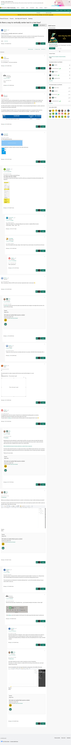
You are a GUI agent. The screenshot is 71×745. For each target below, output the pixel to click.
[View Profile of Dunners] (5, 277)
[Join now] (52, 48)
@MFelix (9, 417)
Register (57, 10)
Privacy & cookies (57, 737)
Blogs (37, 7)
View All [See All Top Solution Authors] (51, 80)
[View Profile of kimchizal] (5, 29)
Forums (18, 7)
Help (65, 10)
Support (45, 7)
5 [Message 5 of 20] (11, 642)
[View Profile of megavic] (12, 258)
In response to (6, 78)
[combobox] (58, 13)
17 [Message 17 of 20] (9, 228)
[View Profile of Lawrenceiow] (11, 217)
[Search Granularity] (40, 13)
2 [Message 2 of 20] (4, 559)
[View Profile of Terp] (4, 95)
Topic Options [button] (42, 25)
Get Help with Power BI (21, 18)
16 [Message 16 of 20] (11, 267)
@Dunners (6, 305)
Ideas (27, 7)
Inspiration (22, 7)
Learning (41, 7)
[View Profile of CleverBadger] (11, 238)
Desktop (30, 18)
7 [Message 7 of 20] (4, 421)
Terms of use (63, 737)
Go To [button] (68, 10)
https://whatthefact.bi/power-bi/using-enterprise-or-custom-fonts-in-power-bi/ (18, 446)
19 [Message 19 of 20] (4, 65)
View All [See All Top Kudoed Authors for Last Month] (51, 103)
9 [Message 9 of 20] (4, 400)
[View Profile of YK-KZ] (5, 57)
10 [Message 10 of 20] (4, 289)
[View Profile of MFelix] (9, 298)
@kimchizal (4, 497)
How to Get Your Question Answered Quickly (57, 56)
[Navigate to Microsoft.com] (3, 7)
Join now (2, 4)
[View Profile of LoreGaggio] (8, 168)
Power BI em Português (14, 318)
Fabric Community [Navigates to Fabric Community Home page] (11, 7)
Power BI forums (4, 18)
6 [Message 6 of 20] (11, 721)
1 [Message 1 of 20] (4, 43)
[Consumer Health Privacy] (14, 741)
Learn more (51, 14)
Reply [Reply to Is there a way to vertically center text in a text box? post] (43, 43)
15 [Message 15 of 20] (9, 248)
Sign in (61, 10)
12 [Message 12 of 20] (9, 355)
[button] (35, 25)
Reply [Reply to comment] (43, 68)
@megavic (6, 437)
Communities (32, 7)
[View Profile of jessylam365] (6, 134)
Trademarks (68, 737)
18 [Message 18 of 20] (4, 124)
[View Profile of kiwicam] (5, 365)
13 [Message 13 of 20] (4, 159)
